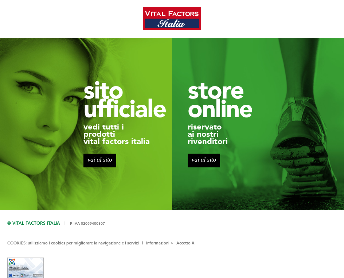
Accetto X (185, 243)
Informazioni (157, 243)
